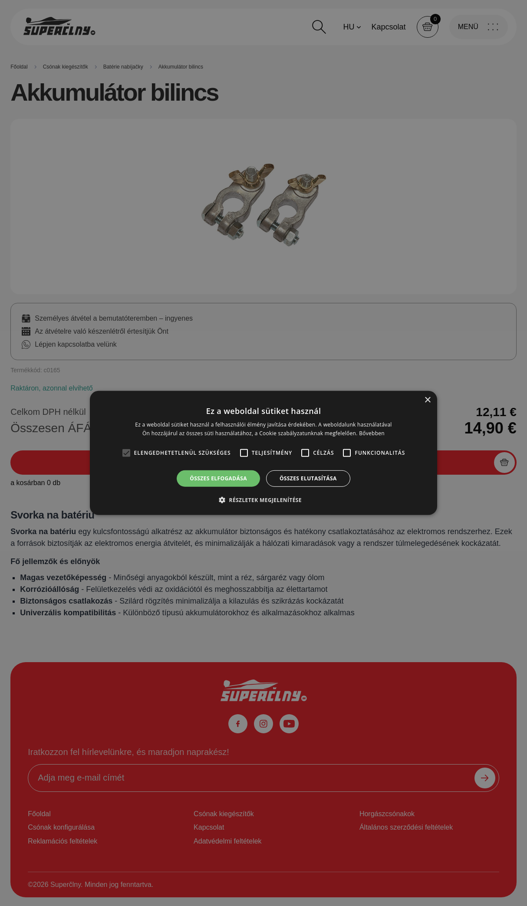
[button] (263, 500)
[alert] (263, 453)
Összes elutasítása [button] (308, 478)
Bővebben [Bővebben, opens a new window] (372, 433)
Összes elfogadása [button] (218, 478)
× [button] (427, 400)
